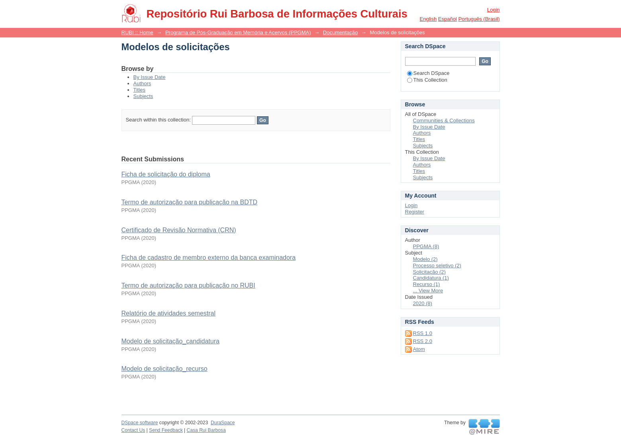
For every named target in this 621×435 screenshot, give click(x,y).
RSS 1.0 (422, 333)
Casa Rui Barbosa (206, 430)
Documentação (340, 32)
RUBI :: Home (137, 32)
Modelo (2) (425, 259)
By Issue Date (149, 77)
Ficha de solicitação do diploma (165, 174)
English (428, 19)
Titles (139, 90)
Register (414, 212)
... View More (428, 291)
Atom (419, 349)
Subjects (143, 96)
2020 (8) (422, 303)
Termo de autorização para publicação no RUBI (188, 285)
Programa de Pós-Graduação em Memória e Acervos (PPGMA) (238, 32)
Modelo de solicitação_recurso (164, 368)
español (447, 19)
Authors (142, 83)
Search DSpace (428, 73)
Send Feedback (166, 430)
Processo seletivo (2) (437, 265)
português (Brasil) (479, 19)
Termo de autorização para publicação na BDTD (189, 202)
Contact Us (133, 430)
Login (493, 10)
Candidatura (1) (431, 278)
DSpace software (139, 422)
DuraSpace (223, 422)
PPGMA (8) (426, 246)
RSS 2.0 (422, 341)
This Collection (427, 80)
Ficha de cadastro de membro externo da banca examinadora (208, 257)
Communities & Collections (444, 120)
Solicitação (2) (429, 272)
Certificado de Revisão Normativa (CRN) (178, 230)
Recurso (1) (426, 284)
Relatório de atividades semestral (168, 313)
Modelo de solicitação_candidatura (170, 341)
